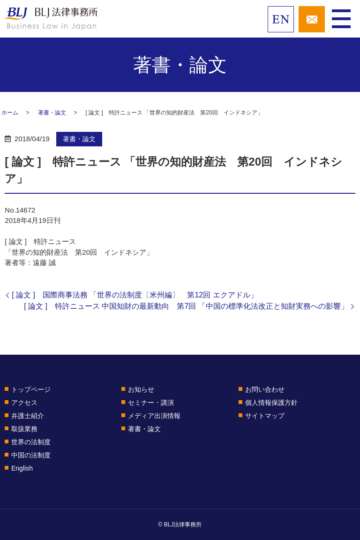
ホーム (9, 112)
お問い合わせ (265, 389)
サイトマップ (265, 415)
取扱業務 (24, 429)
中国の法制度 (31, 455)
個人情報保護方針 (271, 402)
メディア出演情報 (154, 415)
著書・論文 (52, 112)
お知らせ (141, 389)
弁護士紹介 (27, 415)
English (22, 468)
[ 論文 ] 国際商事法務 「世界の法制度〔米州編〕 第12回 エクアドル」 (134, 295)
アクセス (24, 402)
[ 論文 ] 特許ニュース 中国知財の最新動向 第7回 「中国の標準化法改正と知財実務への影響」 (186, 306)
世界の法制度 (31, 442)
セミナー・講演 (151, 402)
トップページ (31, 389)
